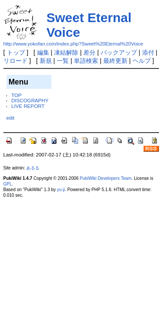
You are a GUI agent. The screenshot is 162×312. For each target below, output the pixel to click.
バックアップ (119, 52)
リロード (15, 60)
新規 (46, 60)
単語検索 (86, 60)
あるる (32, 168)
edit (10, 117)
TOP (16, 95)
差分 (89, 52)
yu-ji (61, 189)
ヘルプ (142, 60)
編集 (43, 52)
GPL (7, 184)
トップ (16, 52)
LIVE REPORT (27, 106)
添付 (148, 52)
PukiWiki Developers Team (106, 178)
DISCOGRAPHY (29, 100)
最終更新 (115, 60)
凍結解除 (66, 52)
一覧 (63, 60)
